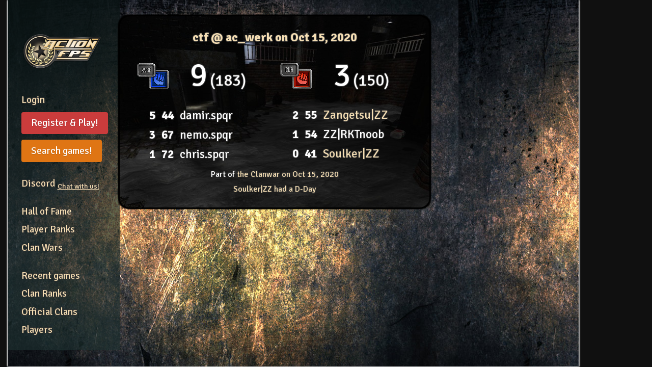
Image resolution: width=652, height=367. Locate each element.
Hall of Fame (46, 211)
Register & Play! (64, 123)
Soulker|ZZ (351, 153)
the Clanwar (288, 174)
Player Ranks (48, 229)
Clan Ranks (44, 293)
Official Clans (49, 312)
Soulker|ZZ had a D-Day (274, 189)
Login (33, 100)
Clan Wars (42, 248)
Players (36, 330)
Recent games (50, 276)
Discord (60, 183)
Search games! (61, 151)
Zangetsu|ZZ (355, 115)
